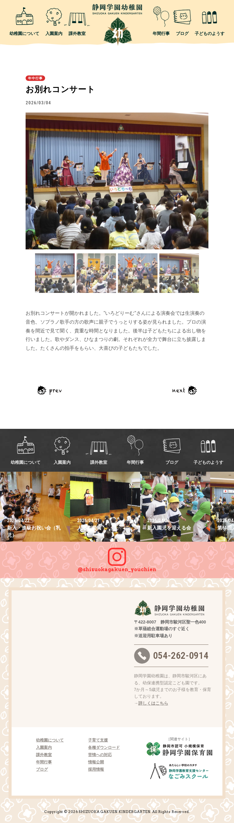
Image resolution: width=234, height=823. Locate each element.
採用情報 (96, 769)
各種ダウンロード (104, 747)
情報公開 (96, 762)
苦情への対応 (100, 754)
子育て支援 (98, 740)
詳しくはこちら (153, 703)
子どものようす (210, 21)
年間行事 (161, 21)
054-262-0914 (171, 656)
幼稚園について (24, 21)
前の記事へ (49, 390)
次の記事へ (184, 390)
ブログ (182, 21)
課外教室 (77, 21)
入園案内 (53, 21)
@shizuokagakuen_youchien (117, 557)
